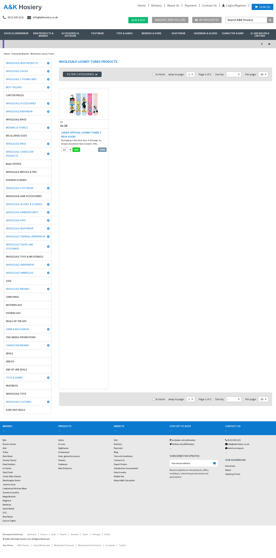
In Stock (158, 74)
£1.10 (71, 123)
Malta (107, 534)
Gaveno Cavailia (11, 492)
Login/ (228, 5)
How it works (120, 472)
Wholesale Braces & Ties (21, 172)
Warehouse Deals (158, 44)
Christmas (12, 297)
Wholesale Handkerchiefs (22, 212)
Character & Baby (233, 33)
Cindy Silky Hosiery (12, 476)
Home (142, 5)
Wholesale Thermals (64, 545)
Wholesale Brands (17, 289)
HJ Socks (7, 468)
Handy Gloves (9, 460)
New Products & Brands (43, 34)
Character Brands (20, 53)
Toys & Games (124, 33)
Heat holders (9, 464)
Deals (9, 353)
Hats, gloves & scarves (69, 456)
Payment (191, 5)
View (102, 149)
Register (240, 5)
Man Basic (8, 456)
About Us (173, 5)
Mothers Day (14, 305)
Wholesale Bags (16, 119)
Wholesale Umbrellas (19, 272)
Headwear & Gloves (205, 33)
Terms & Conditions (123, 456)
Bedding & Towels (17, 127)
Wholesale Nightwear (19, 228)
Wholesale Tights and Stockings (19, 246)
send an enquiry (234, 448)
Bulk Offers (13, 164)
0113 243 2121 (233, 440)
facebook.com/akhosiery (183, 440)
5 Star (5, 452)
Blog (116, 452)
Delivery (156, 5)
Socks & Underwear (16, 33)
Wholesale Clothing (18, 401)
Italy (53, 534)
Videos (10, 361)
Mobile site (119, 476)
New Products (65, 468)
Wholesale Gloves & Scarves (24, 204)
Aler (5, 448)
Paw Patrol (8, 516)
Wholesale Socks (17, 71)
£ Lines (61, 444)
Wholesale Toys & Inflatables (24, 256)
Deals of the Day (16, 321)
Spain (85, 534)
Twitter (122, 545)
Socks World (8, 508)
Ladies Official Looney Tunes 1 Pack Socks (81, 134)
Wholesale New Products (22, 63)
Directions (230, 465)
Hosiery (62, 460)
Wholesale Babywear (19, 111)
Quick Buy (138, 20)
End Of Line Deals (16, 369)
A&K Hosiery (23, 545)
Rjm (5, 440)
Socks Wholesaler (41, 545)
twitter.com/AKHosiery (182, 444)
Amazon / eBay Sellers (170, 20)
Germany (31, 534)
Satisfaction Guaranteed (126, 468)
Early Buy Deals (15, 409)
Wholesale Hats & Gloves (89, 545)
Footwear (97, 33)
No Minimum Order (34, 44)
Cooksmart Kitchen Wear (15, 488)
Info (115, 440)
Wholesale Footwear (19, 188)
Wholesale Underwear (20, 264)
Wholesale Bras (16, 143)
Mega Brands (9, 496)
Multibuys (12, 385)
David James (9, 444)
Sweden (75, 534)
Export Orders (120, 464)
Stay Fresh (8, 472)
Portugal (96, 534)
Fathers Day (13, 313)
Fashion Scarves (16, 180)
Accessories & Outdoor (70, 34)
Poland (63, 534)
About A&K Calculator (124, 480)
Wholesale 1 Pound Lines (21, 79)
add (76, 149)
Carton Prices (15, 95)
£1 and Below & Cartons (260, 34)
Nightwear (178, 33)
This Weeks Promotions (21, 337)
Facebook (110, 545)
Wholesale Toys (16, 393)
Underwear (63, 452)
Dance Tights (9, 520)
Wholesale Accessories (21, 103)
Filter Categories (82, 74)
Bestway (7, 504)
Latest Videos (221, 44)
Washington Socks (11, 480)
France (43, 534)
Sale (9, 280)
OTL (5, 512)
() (262, 7)
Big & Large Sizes (16, 135)
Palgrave (7, 500)
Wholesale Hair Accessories (24, 196)
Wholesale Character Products (20, 153)
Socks (61, 440)
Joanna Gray (9, 484)
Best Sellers (14, 87)
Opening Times (232, 474)
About (228, 470)
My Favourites (207, 20)
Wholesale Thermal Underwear (25, 236)
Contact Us (209, 5)
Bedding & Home (151, 33)
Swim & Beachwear (17, 329)
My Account (96, 44)
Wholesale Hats (16, 220)
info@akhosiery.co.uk (237, 444)
